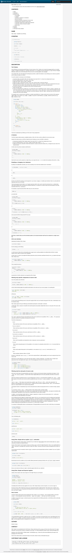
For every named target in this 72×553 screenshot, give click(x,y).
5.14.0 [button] (14, 1)
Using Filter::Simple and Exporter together (22, 23)
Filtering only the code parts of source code (23, 21)
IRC (47, 551)
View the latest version (41, 6)
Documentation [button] (23, 1)
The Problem (17, 15)
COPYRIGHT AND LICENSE (18, 28)
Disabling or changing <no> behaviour (22, 17)
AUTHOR (15, 26)
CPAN (20, 4)
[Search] (63, 2)
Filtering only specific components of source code (24, 20)
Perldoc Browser (6, 1)
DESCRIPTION (16, 14)
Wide (53, 1)
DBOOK (24, 549)
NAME (14, 11)
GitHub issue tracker (36, 549)
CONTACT (15, 27)
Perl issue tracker (39, 551)
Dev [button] (17, 1)
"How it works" (41, 441)
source (18, 4)
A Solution (17, 16)
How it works (17, 25)
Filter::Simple (13, 4)
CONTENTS (14, 9)
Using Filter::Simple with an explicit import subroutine (24, 22)
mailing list (44, 551)
